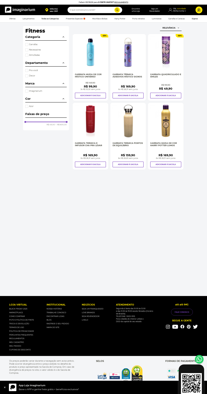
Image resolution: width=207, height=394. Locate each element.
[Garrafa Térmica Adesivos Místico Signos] (128, 67)
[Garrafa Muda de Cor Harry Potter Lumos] (166, 136)
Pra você (33, 70)
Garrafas (33, 44)
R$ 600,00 (61, 125)
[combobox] (95, 10)
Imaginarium (35, 91)
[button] (51, 10)
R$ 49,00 (51, 125)
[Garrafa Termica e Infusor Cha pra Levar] (90, 136)
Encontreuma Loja (136, 10)
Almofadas (34, 55)
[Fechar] (5, 387)
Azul (31, 106)
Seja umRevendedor (154, 10)
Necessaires (35, 49)
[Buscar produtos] (117, 10)
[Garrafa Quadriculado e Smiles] (166, 67)
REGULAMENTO (121, 2)
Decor (32, 75)
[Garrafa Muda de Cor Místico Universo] (90, 67)
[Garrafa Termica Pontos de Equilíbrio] (128, 136)
